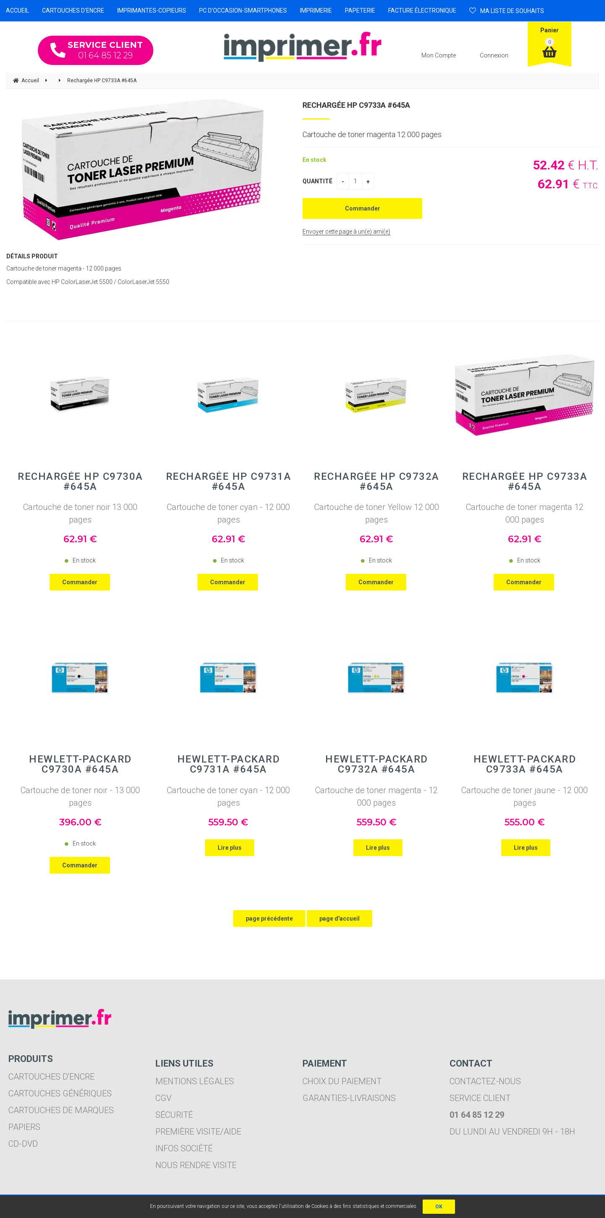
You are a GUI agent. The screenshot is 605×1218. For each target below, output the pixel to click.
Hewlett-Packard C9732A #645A (376, 764)
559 (228, 822)
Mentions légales (194, 1081)
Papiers (24, 1127)
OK (438, 1207)
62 (80, 539)
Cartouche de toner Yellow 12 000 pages (376, 513)
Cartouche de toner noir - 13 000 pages (80, 796)
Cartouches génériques (60, 1093)
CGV (163, 1098)
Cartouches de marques (61, 1110)
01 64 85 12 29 (96, 50)
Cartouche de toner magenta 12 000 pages (525, 513)
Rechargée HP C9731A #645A (229, 481)
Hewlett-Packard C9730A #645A (80, 764)
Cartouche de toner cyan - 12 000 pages (228, 513)
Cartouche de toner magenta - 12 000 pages (376, 796)
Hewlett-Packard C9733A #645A (524, 764)
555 (525, 822)
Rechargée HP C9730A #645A (80, 481)
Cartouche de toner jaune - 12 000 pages (524, 796)
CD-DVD (23, 1144)
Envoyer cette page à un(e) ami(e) (346, 231)
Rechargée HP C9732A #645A (376, 481)
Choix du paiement (341, 1081)
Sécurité (174, 1115)
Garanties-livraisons (349, 1098)
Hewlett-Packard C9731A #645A (228, 764)
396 (80, 822)
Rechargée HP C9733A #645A (356, 105)
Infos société (184, 1148)
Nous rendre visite (196, 1165)
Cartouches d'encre (51, 1077)
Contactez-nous (485, 1081)
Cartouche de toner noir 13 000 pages (80, 513)
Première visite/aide (198, 1132)
